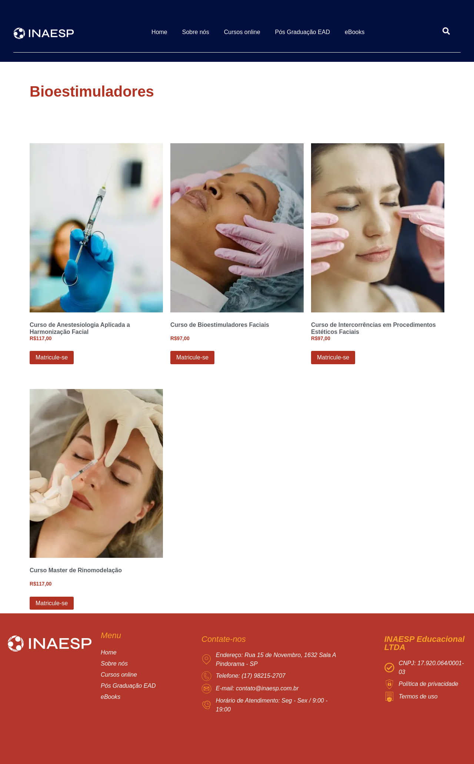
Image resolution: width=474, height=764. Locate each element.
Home (159, 32)
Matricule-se (52, 357)
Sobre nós (195, 32)
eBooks (354, 32)
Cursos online (242, 32)
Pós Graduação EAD (302, 32)
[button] (136, 674)
